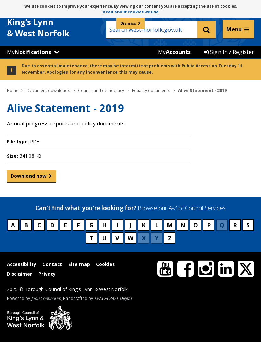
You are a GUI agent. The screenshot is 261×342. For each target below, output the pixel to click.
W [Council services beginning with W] (130, 238)
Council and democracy (101, 90)
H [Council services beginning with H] (104, 225)
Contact (52, 264)
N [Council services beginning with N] (182, 225)
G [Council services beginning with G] (91, 225)
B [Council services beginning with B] (26, 225)
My (29, 52)
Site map (79, 264)
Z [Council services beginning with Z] (170, 238)
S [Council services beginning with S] (248, 225)
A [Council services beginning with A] (13, 225)
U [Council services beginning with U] (104, 238)
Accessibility (21, 264)
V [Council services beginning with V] (117, 238)
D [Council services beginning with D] (52, 225)
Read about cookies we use (130, 11)
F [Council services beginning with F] (78, 225)
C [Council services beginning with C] (39, 225)
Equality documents (151, 90)
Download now (29, 177)
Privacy (47, 273)
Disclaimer (19, 273)
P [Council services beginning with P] (209, 225)
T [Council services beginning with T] (91, 238)
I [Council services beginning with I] (117, 225)
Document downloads (48, 90)
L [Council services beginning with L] (156, 225)
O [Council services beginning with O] (195, 225)
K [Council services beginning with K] (143, 225)
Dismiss (128, 23)
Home (12, 90)
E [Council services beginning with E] (65, 225)
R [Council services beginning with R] (235, 225)
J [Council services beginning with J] (130, 225)
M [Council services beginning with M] (170, 225)
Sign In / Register (229, 52)
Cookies (105, 264)
